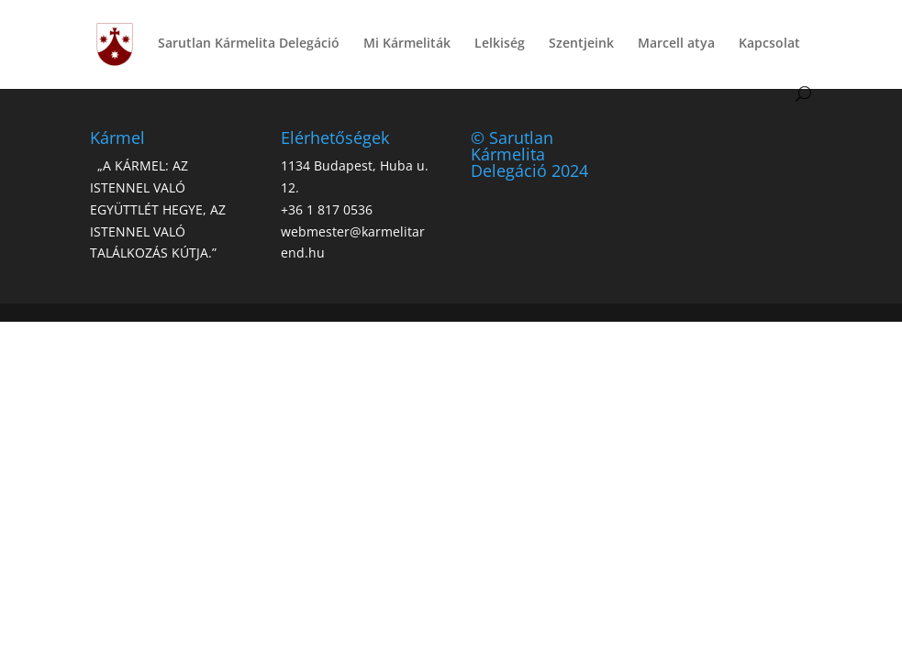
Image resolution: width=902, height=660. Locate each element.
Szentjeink (581, 44)
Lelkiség (499, 44)
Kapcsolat (769, 44)
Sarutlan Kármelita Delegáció (249, 44)
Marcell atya (676, 44)
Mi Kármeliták (407, 44)
